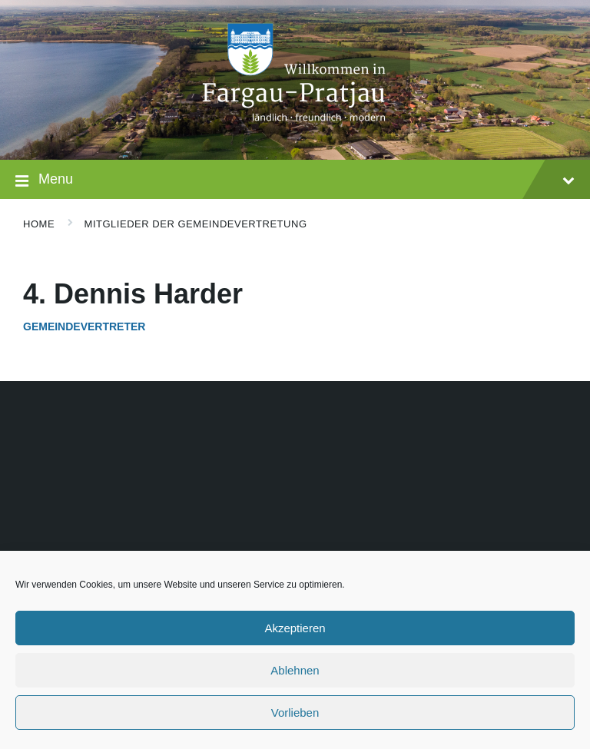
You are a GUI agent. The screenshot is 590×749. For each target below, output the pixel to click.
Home (39, 224)
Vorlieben (295, 712)
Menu (295, 181)
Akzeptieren (294, 628)
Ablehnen (294, 670)
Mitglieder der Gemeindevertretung (196, 224)
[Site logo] (295, 129)
